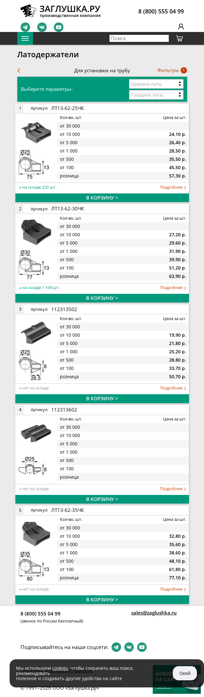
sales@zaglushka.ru (154, 612)
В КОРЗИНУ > (102, 197)
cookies (60, 668)
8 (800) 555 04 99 (161, 11)
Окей (185, 673)
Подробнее (173, 187)
